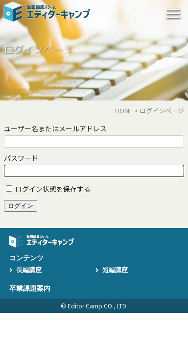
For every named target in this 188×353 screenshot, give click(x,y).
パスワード (21, 157)
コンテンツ (26, 257)
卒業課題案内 (29, 288)
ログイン (20, 205)
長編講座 (29, 270)
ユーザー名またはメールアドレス (55, 128)
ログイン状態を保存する (53, 189)
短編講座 (115, 270)
